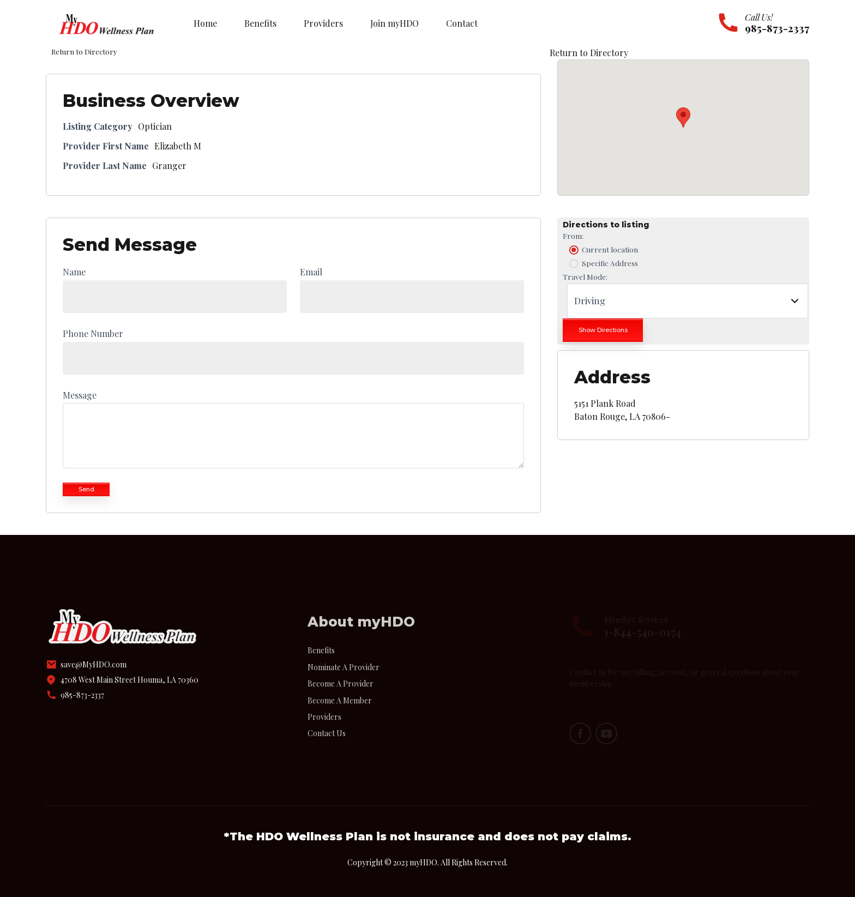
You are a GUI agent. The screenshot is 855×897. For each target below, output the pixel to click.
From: (573, 235)
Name (74, 272)
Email (311, 272)
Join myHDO (394, 23)
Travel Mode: (585, 276)
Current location (602, 249)
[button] (683, 117)
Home (205, 23)
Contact (462, 23)
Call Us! (759, 17)
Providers (323, 23)
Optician (155, 126)
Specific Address (602, 263)
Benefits (260, 23)
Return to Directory (589, 52)
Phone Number (93, 333)
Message (80, 395)
